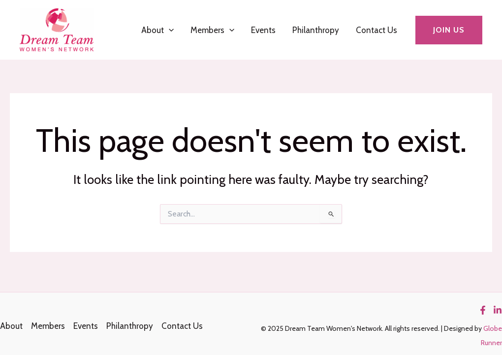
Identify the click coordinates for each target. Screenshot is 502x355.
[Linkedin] (497, 310)
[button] (448, 30)
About (157, 30)
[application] (169, 30)
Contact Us (376, 30)
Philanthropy (315, 30)
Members (212, 30)
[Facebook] (482, 310)
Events (263, 30)
